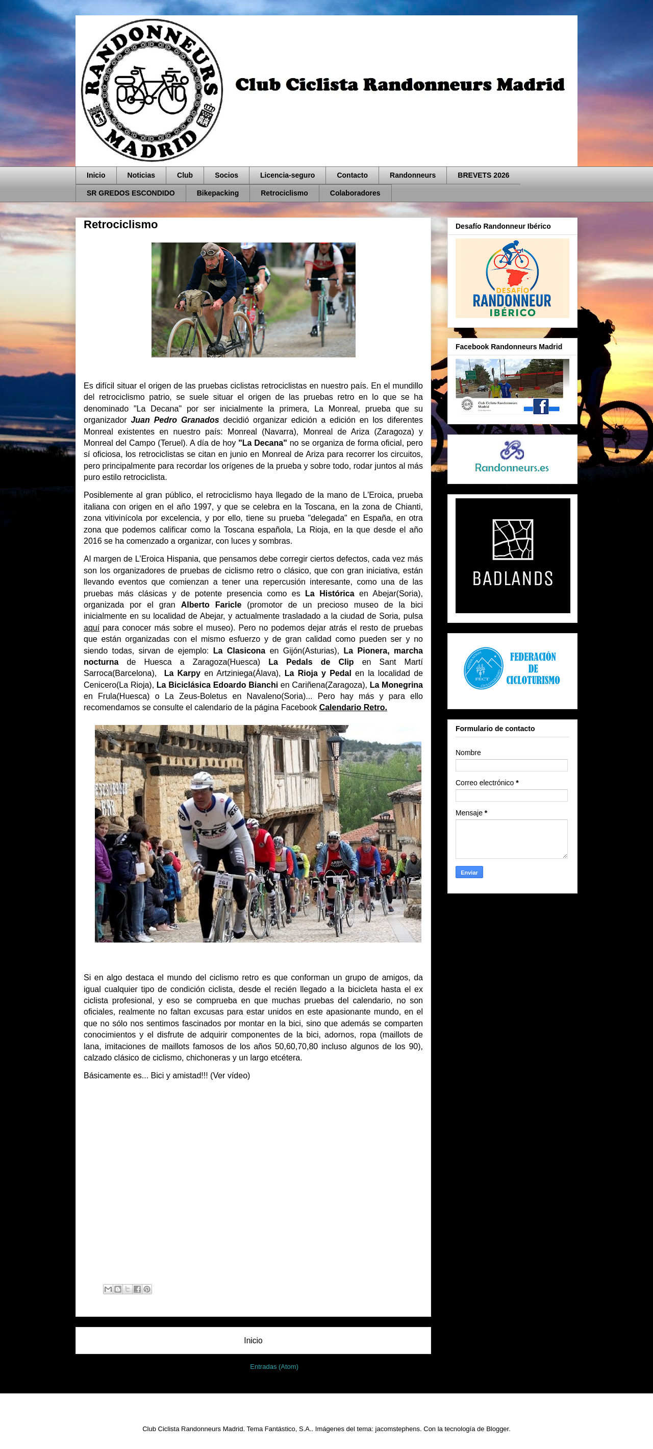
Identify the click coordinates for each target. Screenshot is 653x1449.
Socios (226, 175)
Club (185, 175)
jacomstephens (397, 1429)
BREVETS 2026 (483, 175)
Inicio (96, 175)
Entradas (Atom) (274, 1366)
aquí (91, 627)
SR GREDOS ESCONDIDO (131, 193)
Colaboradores (355, 193)
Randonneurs (413, 175)
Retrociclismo (284, 193)
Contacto (352, 175)
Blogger (497, 1429)
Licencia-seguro (287, 175)
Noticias (141, 175)
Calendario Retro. (353, 707)
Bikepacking (218, 193)
